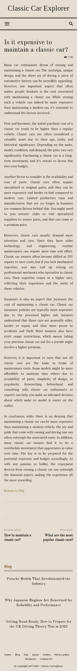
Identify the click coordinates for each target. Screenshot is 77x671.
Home (8, 654)
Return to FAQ (14, 491)
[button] (7, 23)
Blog (17, 654)
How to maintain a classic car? (17, 538)
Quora (35, 654)
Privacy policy (62, 654)
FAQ (26, 654)
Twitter (47, 654)
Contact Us (46, 658)
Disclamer (30, 658)
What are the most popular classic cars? (58, 538)
